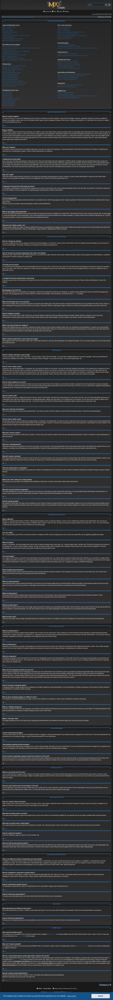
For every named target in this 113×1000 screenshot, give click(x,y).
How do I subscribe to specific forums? (68, 77)
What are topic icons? (8, 105)
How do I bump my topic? (9, 86)
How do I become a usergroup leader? (68, 33)
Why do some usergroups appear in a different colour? (72, 35)
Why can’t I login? (7, 33)
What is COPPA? (7, 28)
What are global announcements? (11, 98)
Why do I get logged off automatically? (12, 38)
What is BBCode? (7, 92)
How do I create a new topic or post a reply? (14, 65)
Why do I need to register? (9, 27)
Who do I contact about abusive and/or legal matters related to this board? (77, 95)
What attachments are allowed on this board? (70, 85)
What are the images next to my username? (14, 54)
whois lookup (16, 959)
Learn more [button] (71, 996)
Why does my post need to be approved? (13, 84)
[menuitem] (54, 11)
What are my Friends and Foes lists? (67, 54)
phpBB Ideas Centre (82, 946)
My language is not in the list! (10, 53)
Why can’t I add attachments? (10, 77)
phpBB (75, 294)
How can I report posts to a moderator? (13, 81)
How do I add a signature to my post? (12, 69)
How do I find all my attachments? (67, 86)
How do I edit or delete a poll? (10, 74)
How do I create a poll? (8, 71)
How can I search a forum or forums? (68, 61)
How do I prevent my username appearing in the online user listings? (20, 48)
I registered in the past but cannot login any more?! (16, 35)
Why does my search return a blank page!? (69, 64)
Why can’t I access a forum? (10, 76)
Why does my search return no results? (68, 63)
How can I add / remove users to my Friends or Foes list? (73, 55)
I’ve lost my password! (8, 37)
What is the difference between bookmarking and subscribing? (74, 74)
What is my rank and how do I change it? (13, 58)
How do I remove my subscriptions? (67, 79)
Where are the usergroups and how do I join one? (71, 32)
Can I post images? (7, 97)
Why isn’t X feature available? (66, 94)
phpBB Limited (51, 934)
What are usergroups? (64, 30)
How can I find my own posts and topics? (69, 68)
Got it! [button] (100, 996)
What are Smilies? (7, 95)
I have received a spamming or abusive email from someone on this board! (78, 48)
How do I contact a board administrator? (68, 97)
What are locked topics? (8, 104)
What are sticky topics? (8, 102)
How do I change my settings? (10, 46)
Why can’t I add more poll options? (11, 72)
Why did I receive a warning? (10, 79)
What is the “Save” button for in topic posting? (14, 82)
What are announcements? (9, 100)
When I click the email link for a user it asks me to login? (17, 60)
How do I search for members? (66, 66)
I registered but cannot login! (10, 32)
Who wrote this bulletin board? (66, 92)
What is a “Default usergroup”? (66, 37)
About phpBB (21, 936)
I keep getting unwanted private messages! (69, 46)
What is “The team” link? (64, 38)
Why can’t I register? (7, 30)
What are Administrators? (64, 27)
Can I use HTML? (7, 93)
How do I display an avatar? (9, 56)
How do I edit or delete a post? (10, 67)
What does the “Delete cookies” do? (12, 40)
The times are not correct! (9, 49)
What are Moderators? (64, 28)
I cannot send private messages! (66, 44)
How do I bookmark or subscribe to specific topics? (71, 75)
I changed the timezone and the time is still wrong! (15, 51)
